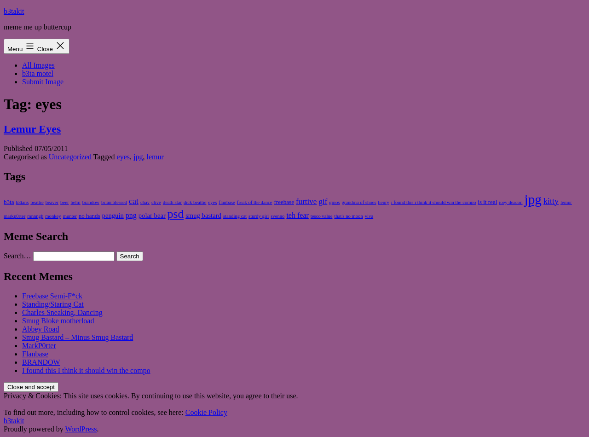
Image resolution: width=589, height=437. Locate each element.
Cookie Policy (206, 412)
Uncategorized (70, 157)
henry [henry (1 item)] (383, 202)
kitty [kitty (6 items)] (551, 201)
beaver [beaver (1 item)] (52, 202)
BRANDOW (41, 362)
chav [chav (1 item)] (145, 202)
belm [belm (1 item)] (75, 202)
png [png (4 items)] (131, 215)
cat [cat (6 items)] (134, 201)
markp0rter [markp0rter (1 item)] (14, 216)
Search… (17, 256)
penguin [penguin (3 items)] (113, 215)
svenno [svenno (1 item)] (277, 216)
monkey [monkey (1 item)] (53, 216)
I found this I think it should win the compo (86, 370)
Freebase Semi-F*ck (52, 296)
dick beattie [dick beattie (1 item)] (195, 202)
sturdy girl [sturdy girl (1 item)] (258, 216)
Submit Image (43, 82)
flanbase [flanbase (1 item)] (227, 202)
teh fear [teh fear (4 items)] (297, 215)
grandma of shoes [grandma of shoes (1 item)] (358, 202)
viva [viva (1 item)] (369, 216)
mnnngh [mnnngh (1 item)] (35, 216)
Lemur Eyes (32, 129)
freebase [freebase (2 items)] (284, 201)
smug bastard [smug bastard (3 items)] (203, 215)
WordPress (81, 429)
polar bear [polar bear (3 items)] (152, 215)
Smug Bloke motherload (58, 321)
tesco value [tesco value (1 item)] (322, 216)
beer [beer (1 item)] (64, 202)
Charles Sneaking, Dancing (62, 312)
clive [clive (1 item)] (156, 202)
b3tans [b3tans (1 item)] (22, 202)
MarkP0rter (39, 346)
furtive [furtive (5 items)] (306, 201)
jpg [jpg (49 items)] (533, 199)
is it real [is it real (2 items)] (487, 201)
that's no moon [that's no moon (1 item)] (348, 216)
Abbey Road (40, 329)
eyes (123, 157)
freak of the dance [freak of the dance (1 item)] (254, 202)
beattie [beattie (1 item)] (36, 202)
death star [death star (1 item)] (172, 202)
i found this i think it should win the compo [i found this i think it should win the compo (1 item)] (433, 202)
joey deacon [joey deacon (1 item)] (510, 202)
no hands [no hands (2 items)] (89, 215)
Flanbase (35, 354)
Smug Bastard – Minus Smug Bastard (77, 337)
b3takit (14, 11)
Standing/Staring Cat (53, 304)
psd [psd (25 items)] (175, 214)
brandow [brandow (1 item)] (90, 202)
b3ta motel (37, 73)
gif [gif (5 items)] (322, 201)
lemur (155, 157)
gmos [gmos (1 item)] (334, 202)
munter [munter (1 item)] (70, 216)
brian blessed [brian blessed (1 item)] (114, 202)
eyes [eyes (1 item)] (212, 202)
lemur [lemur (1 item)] (566, 202)
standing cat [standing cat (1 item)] (235, 216)
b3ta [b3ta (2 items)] (9, 201)
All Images (38, 65)
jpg (138, 157)
